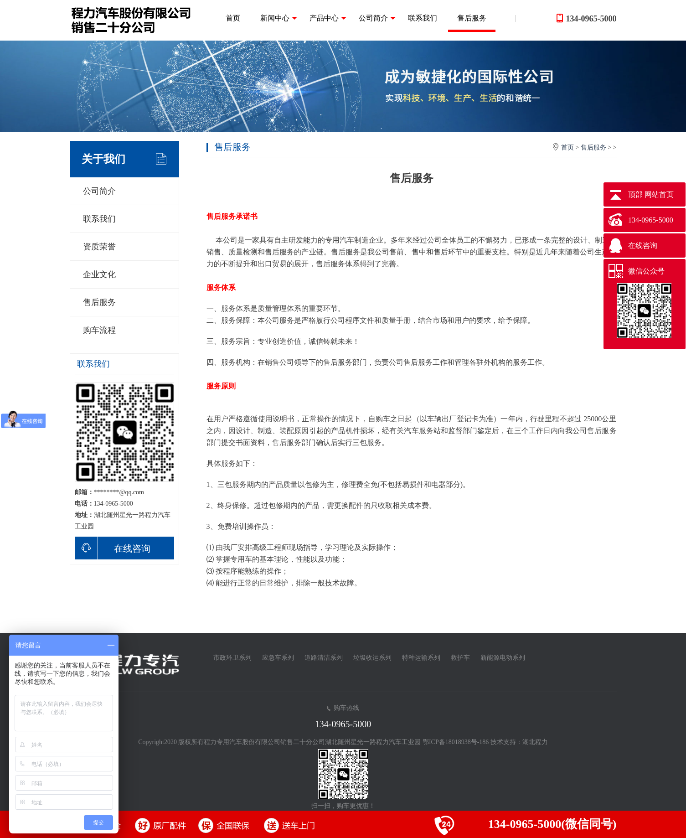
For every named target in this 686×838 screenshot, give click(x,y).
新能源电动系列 (502, 657)
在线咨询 (112, 548)
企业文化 (99, 274)
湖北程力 (535, 742)
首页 (233, 18)
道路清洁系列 (323, 657)
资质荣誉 (99, 246)
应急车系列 (278, 657)
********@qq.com (119, 492)
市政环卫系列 (232, 657)
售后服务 (471, 18)
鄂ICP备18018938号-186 (456, 742)
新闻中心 (278, 18)
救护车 (460, 657)
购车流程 (99, 330)
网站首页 (659, 194)
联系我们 (422, 18)
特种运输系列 (421, 657)
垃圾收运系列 (372, 657)
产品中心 (327, 18)
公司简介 (377, 18)
